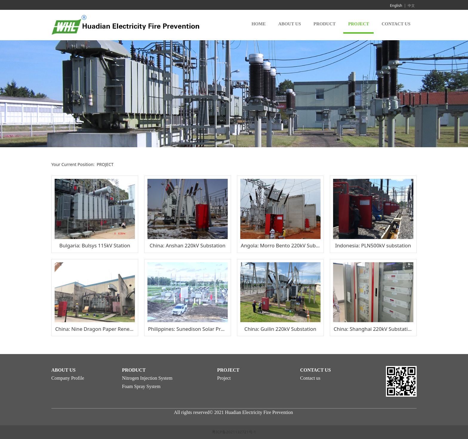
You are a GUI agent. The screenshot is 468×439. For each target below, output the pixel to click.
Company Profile (67, 378)
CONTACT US (395, 23)
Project (224, 378)
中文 (411, 5)
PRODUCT (324, 23)
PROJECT (358, 23)
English (396, 5)
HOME (259, 23)
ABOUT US (289, 23)
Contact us (310, 378)
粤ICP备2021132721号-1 (234, 432)
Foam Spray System (141, 386)
